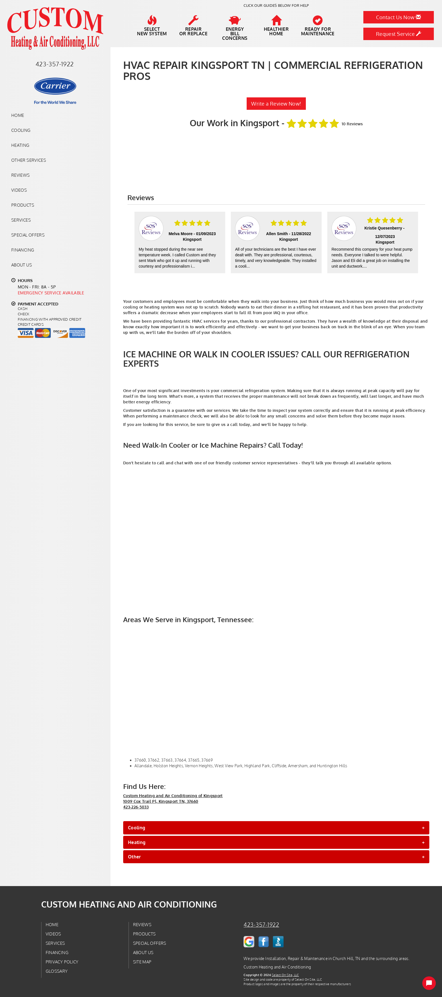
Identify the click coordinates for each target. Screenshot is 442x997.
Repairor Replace (193, 26)
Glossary (57, 971)
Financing (22, 249)
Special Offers (28, 234)
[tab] (276, 828)
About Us (21, 264)
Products (22, 204)
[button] (276, 828)
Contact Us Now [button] (398, 17)
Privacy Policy (62, 961)
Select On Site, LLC (285, 975)
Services (21, 219)
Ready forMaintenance (317, 26)
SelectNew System (152, 26)
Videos (19, 190)
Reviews (20, 175)
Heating (20, 145)
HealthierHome (276, 26)
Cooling (21, 130)
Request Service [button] (398, 34)
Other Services (28, 160)
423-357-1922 (261, 924)
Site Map (142, 961)
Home (17, 115)
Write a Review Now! (276, 103)
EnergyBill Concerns (234, 28)
